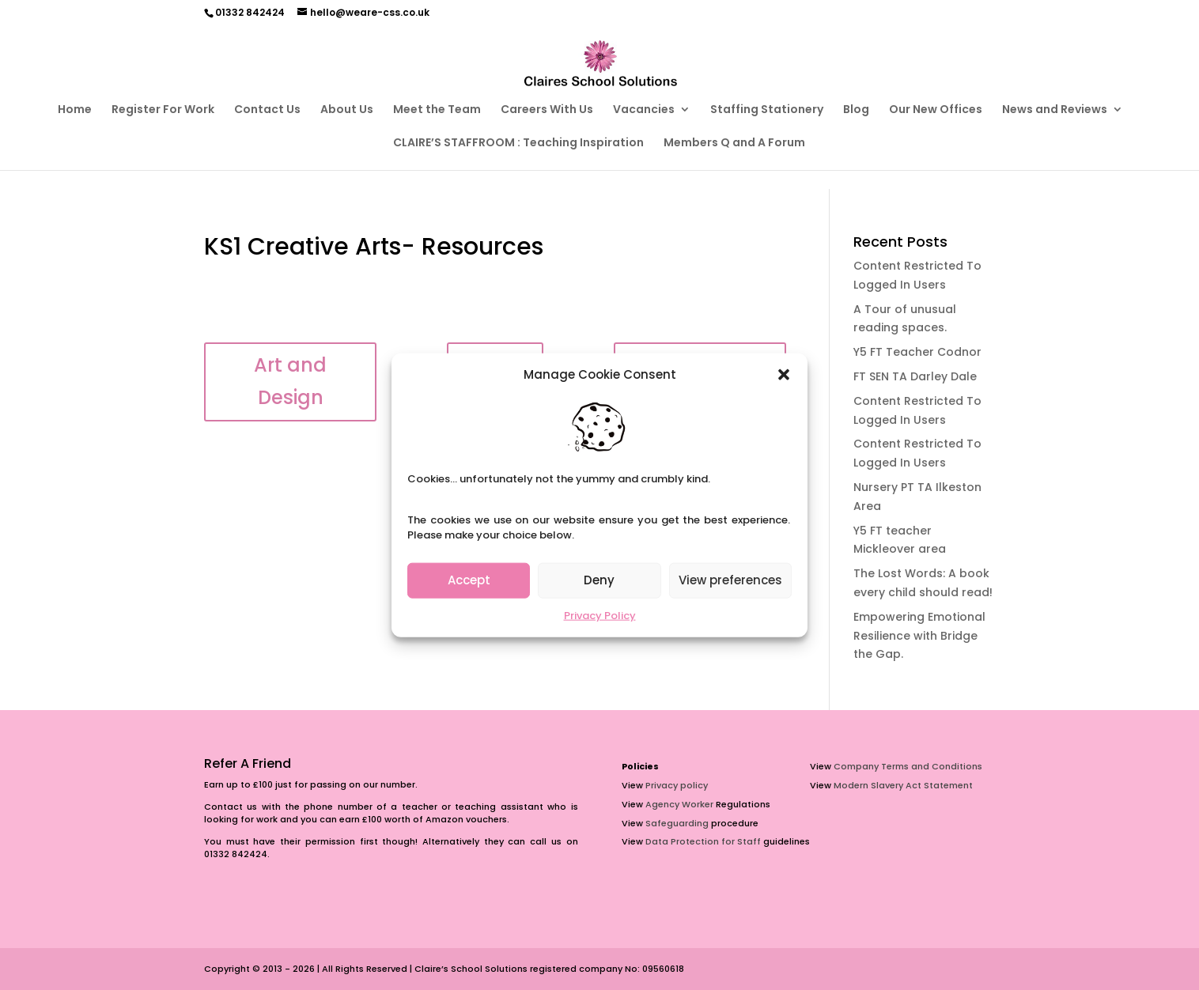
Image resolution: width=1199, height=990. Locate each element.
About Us (346, 110)
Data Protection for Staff (703, 841)
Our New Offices (935, 110)
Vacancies (644, 110)
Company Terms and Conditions (908, 766)
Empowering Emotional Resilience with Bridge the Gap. (919, 636)
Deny (599, 580)
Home (75, 110)
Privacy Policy (600, 615)
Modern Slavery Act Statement (903, 785)
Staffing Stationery (766, 110)
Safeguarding (677, 823)
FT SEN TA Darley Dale (915, 376)
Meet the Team (437, 110)
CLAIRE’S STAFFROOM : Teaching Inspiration (518, 143)
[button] (784, 375)
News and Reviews (1054, 110)
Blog (856, 110)
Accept (469, 580)
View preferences (730, 580)
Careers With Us (547, 110)
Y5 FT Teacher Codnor (917, 352)
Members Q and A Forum (734, 143)
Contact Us (267, 110)
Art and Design (290, 381)
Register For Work (163, 110)
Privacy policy (676, 785)
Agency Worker (679, 804)
